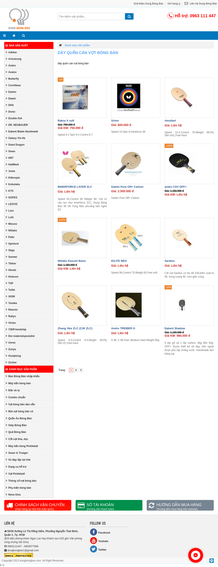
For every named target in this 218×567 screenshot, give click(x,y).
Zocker (11, 362)
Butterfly (12, 78)
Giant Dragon (15, 144)
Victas (11, 322)
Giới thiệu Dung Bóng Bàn (148, 3)
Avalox (11, 72)
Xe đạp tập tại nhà (18, 459)
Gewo (10, 151)
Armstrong (13, 58)
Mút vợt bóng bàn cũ (19, 411)
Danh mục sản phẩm (21, 369)
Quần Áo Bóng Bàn (19, 418)
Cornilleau (13, 85)
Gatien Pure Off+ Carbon (127, 186)
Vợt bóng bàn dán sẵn (20, 404)
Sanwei (11, 256)
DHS (10, 105)
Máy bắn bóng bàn (18, 383)
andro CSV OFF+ (176, 186)
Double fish (14, 118)
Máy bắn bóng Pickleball (22, 446)
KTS (9, 190)
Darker (11, 91)
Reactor (12, 309)
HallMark (12, 164)
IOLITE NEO (119, 260)
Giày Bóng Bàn (16, 425)
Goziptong (13, 355)
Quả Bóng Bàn (16, 432)
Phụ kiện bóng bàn (18, 487)
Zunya (11, 349)
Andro (11, 65)
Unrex (11, 342)
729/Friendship (16, 329)
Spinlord (12, 243)
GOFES (11, 197)
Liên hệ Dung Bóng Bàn (201, 3)
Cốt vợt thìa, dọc (17, 439)
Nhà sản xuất (16, 45)
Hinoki (11, 270)
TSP (9, 283)
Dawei (11, 98)
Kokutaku (13, 184)
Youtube (99, 540)
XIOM (10, 296)
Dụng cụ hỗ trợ (16, 466)
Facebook (100, 532)
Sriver (115, 120)
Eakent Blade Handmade (22, 131)
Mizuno (11, 223)
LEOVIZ (11, 204)
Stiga (10, 250)
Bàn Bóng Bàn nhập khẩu (23, 376)
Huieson (12, 276)
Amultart (170, 120)
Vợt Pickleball (15, 473)
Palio (10, 237)
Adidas (11, 52)
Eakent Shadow (175, 328)
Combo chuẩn (15, 397)
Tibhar (11, 263)
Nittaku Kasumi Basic (72, 260)
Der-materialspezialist (20, 336)
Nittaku (11, 230)
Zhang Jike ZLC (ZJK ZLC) (75, 328)
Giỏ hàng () (174, 3)
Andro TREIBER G (123, 328)
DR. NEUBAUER (17, 124)
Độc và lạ (13, 390)
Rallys (11, 316)
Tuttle (10, 289)
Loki (10, 217)
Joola (10, 171)
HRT (10, 157)
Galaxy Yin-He (15, 138)
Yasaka (11, 303)
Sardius (170, 260)
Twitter (98, 549)
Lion (10, 210)
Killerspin (13, 177)
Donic (10, 111)
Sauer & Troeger (17, 452)
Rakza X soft (66, 120)
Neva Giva (13, 494)
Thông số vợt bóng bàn (21, 480)
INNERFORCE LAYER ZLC (75, 186)
